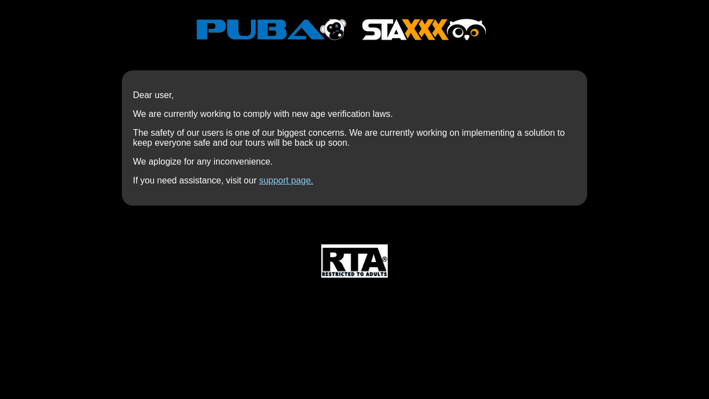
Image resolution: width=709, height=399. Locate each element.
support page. (286, 180)
